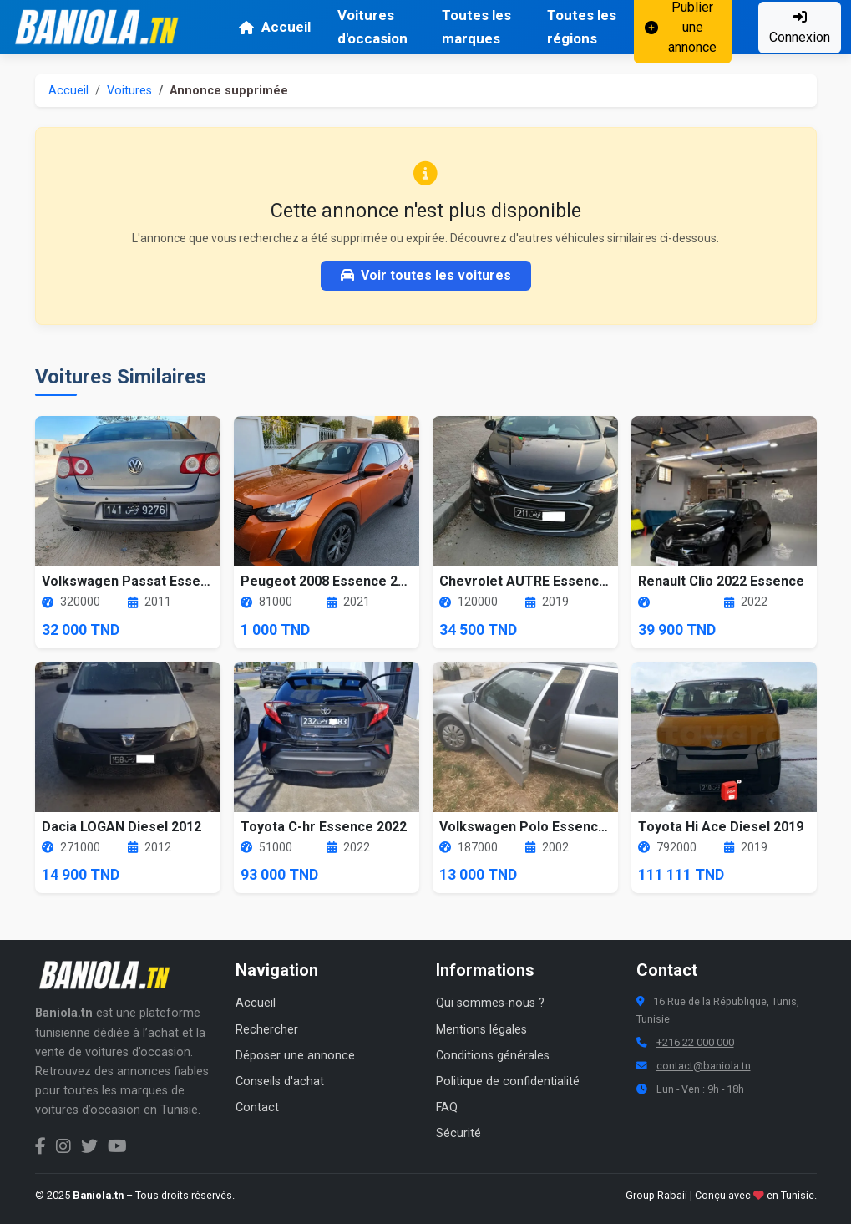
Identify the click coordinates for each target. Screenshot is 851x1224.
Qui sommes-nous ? (490, 1003)
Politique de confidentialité (508, 1081)
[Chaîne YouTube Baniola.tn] (117, 1146)
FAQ (447, 1107)
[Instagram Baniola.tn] (63, 1146)
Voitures (129, 91)
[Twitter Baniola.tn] (89, 1146)
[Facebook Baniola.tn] (40, 1146)
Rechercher (267, 1030)
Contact (257, 1107)
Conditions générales (493, 1056)
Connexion (799, 27)
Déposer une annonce (295, 1056)
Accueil (274, 26)
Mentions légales (481, 1030)
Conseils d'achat (280, 1081)
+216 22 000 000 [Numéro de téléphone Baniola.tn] (695, 1042)
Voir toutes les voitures (426, 275)
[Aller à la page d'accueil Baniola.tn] (110, 975)
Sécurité (458, 1133)
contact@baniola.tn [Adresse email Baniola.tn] (703, 1065)
